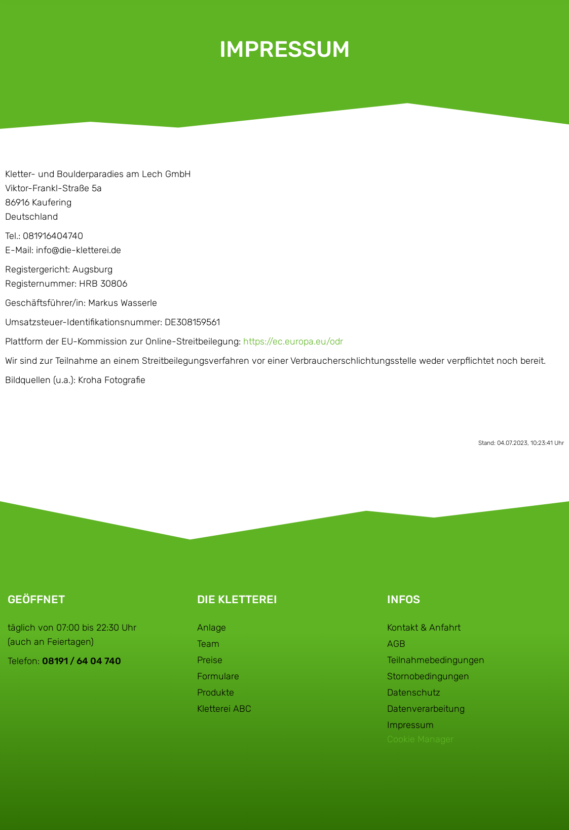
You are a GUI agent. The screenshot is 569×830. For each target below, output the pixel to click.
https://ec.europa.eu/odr (293, 341)
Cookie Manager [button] (420, 739)
